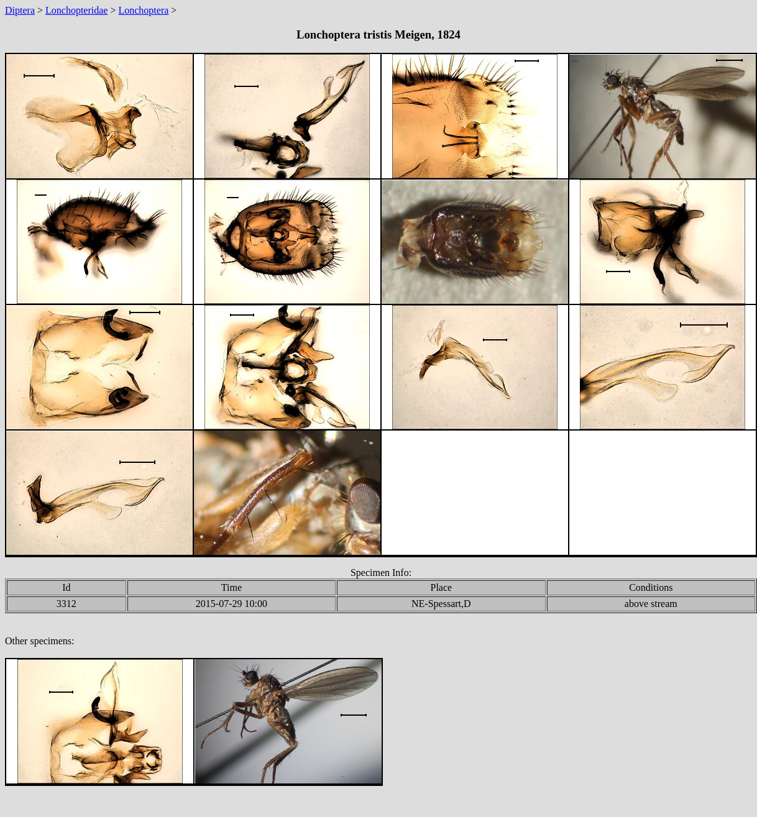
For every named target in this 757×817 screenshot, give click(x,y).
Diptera (20, 10)
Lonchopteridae (76, 10)
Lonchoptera (143, 10)
